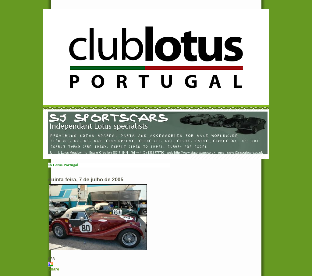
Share (53, 269)
